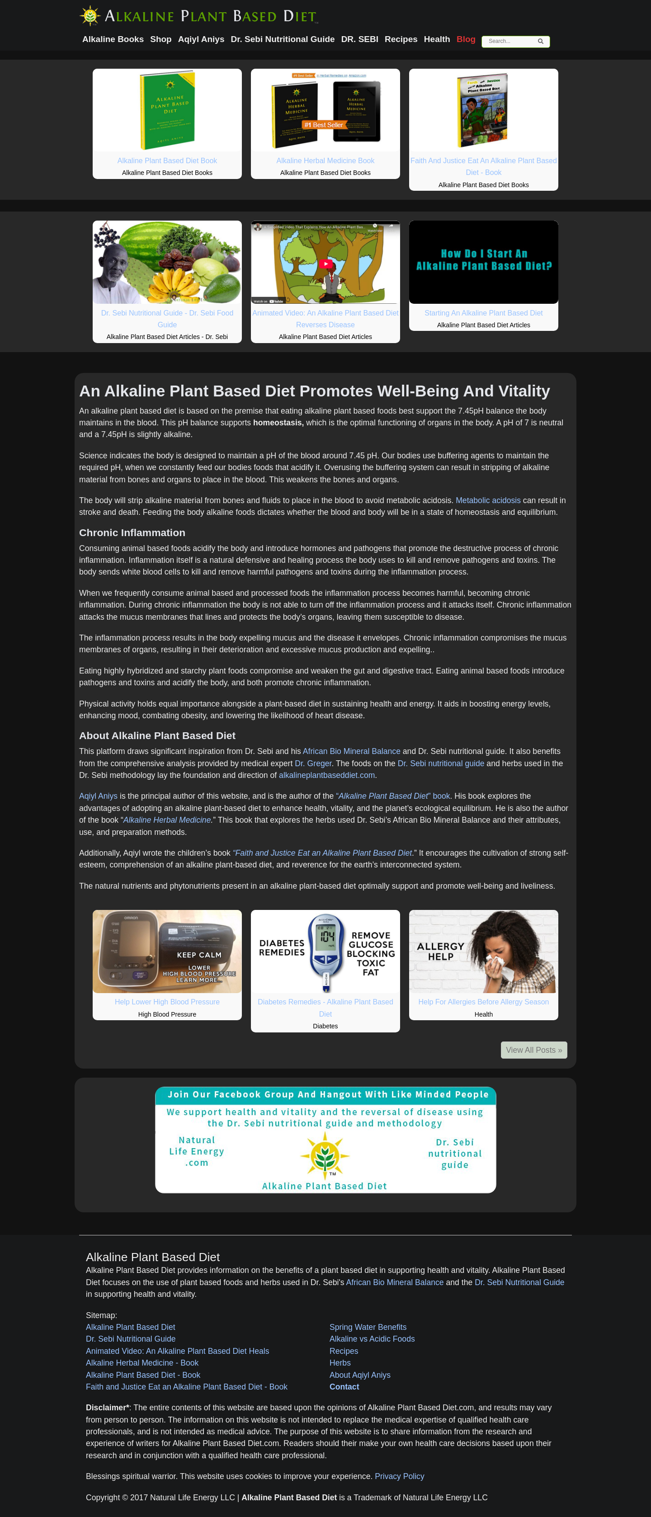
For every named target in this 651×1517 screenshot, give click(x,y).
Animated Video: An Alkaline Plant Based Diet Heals (177, 1351)
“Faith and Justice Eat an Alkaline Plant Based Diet (322, 852)
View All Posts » (534, 1050)
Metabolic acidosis (488, 500)
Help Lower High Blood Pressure (167, 1002)
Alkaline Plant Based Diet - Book (143, 1375)
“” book (393, 796)
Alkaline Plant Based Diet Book (167, 161)
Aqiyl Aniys (98, 796)
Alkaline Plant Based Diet (130, 1327)
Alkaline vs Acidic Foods (372, 1338)
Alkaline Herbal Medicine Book (326, 161)
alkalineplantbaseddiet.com (327, 775)
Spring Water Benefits (368, 1327)
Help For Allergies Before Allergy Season (483, 1002)
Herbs (340, 1362)
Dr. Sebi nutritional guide (441, 763)
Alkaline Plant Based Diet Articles (153, 336)
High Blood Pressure (167, 1014)
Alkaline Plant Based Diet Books (167, 172)
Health (484, 1014)
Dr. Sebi (216, 336)
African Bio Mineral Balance (352, 751)
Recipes (344, 1351)
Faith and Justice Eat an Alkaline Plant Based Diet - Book (187, 1386)
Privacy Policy (400, 1476)
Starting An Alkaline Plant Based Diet (484, 313)
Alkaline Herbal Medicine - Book (142, 1362)
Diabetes (325, 1026)
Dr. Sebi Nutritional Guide (520, 1282)
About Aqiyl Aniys (360, 1375)
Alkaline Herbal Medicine (167, 819)
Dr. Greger (313, 763)
